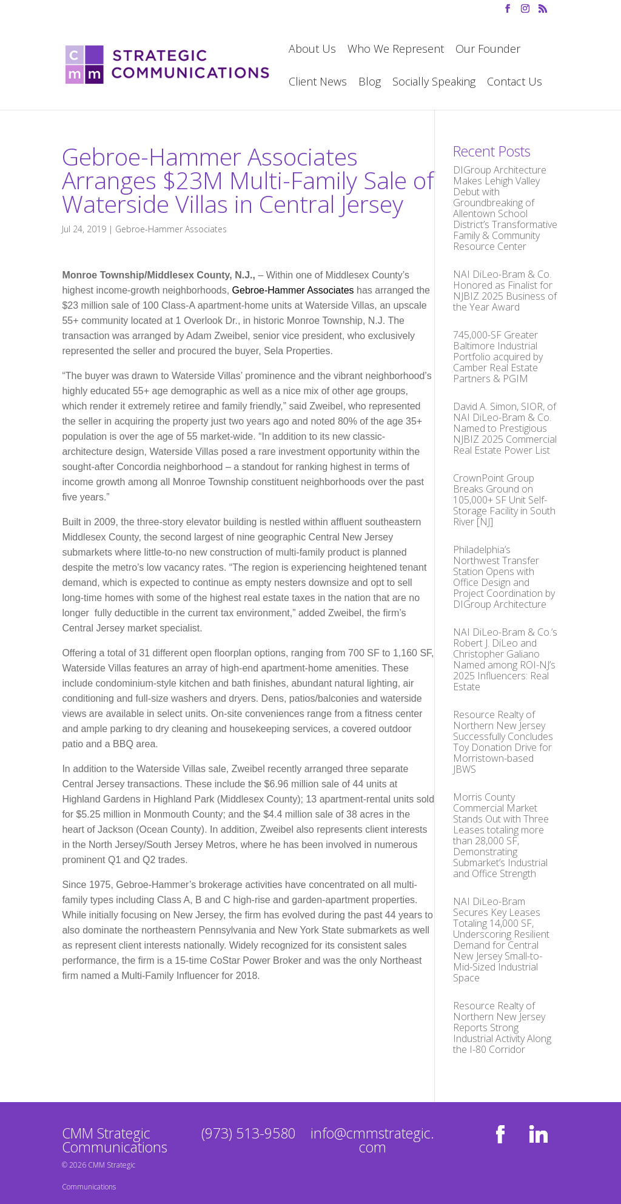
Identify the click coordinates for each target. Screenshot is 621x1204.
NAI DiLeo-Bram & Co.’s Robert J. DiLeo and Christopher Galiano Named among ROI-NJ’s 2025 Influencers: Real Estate (505, 659)
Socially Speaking (433, 83)
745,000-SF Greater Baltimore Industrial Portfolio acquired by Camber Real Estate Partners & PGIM (498, 356)
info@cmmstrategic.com (372, 1140)
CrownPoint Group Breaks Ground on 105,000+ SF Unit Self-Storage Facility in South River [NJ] (504, 499)
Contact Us (514, 83)
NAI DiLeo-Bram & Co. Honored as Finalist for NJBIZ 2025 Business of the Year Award (505, 290)
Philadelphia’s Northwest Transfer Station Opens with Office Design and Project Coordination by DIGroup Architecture (504, 577)
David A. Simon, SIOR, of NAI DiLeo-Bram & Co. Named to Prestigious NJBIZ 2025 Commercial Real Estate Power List (505, 428)
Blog (369, 83)
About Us (312, 50)
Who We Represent (395, 50)
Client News (318, 83)
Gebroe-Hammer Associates (171, 229)
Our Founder (487, 50)
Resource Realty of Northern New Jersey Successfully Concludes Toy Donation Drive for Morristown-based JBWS (503, 742)
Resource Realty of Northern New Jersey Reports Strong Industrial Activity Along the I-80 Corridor (502, 1027)
